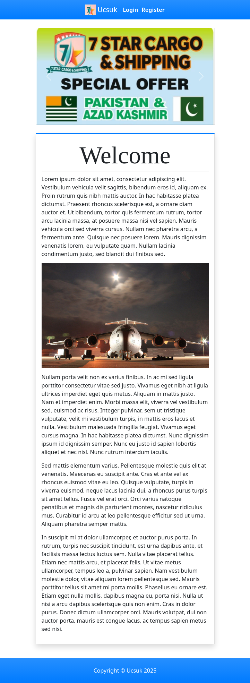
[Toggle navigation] (7, 24)
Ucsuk (101, 10)
